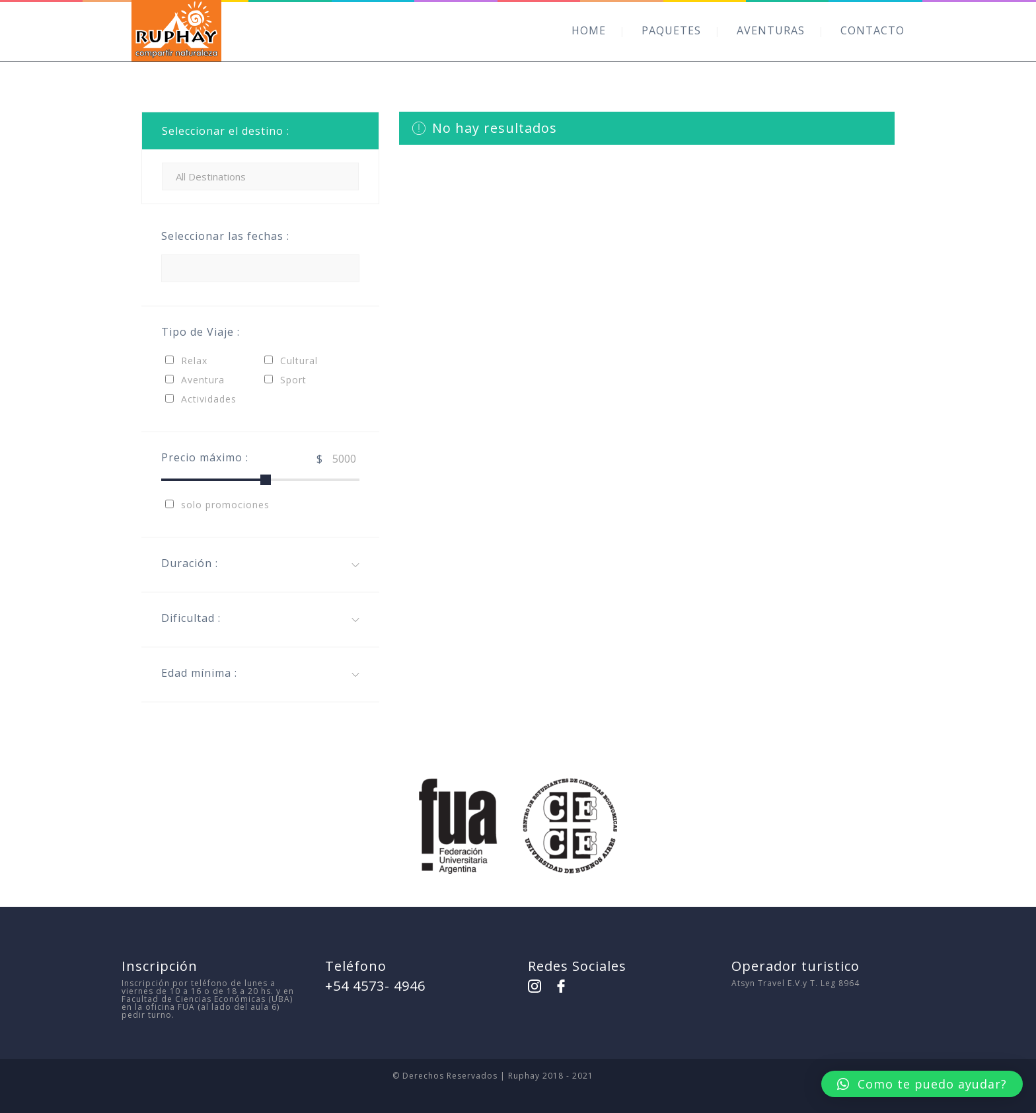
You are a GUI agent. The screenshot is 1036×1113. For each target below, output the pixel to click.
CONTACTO (872, 30)
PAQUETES (671, 30)
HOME (589, 30)
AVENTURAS (771, 30)
